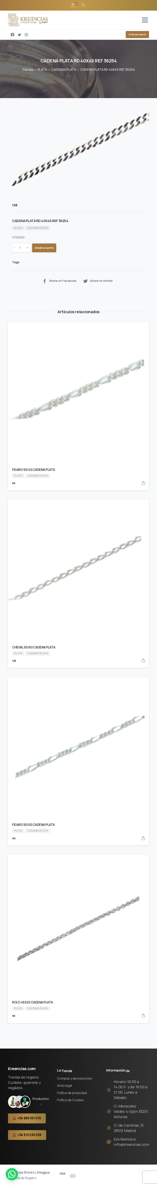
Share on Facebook (59, 280)
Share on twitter (98, 280)
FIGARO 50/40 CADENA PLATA (33, 470)
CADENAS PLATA (63, 69)
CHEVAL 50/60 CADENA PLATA (33, 647)
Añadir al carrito (44, 248)
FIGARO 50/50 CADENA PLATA (33, 825)
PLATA (42, 69)
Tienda (27, 69)
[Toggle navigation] (145, 20)
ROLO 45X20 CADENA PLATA (32, 1002)
